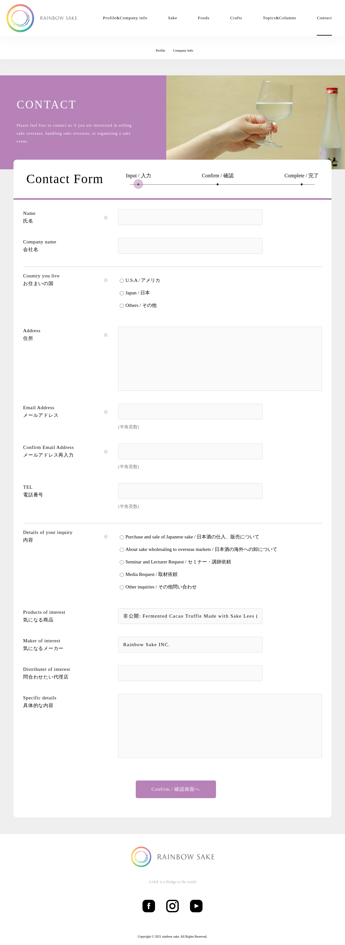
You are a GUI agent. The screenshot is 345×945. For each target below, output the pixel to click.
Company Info (183, 50)
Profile (160, 50)
